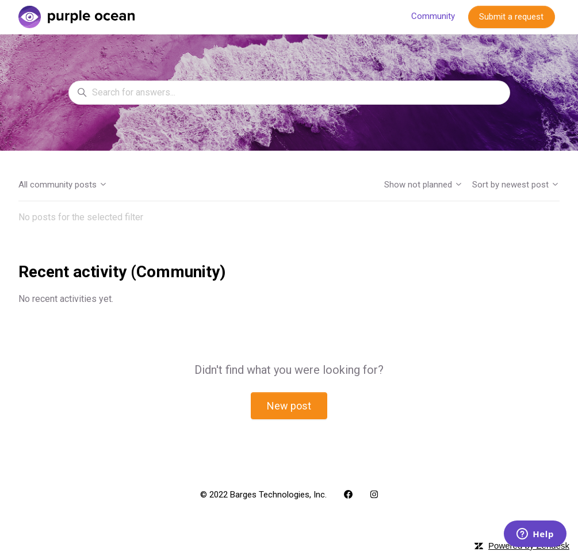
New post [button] (289, 406)
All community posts (63, 184)
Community (433, 16)
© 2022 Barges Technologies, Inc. (263, 494)
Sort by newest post (516, 184)
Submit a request (511, 17)
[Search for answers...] (289, 93)
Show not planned (423, 184)
